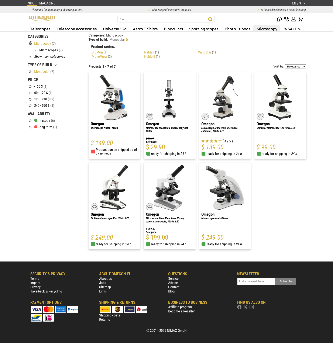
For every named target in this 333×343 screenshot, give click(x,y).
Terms (34, 278)
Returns (104, 319)
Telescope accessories (77, 28)
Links (103, 291)
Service (173, 278)
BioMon (99, 52)
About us (105, 278)
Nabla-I (151, 52)
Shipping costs (109, 315)
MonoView (102, 56)
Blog (171, 291)
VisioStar (207, 52)
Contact (173, 287)
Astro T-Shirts (145, 28)
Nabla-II (152, 56)
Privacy (35, 287)
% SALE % (292, 28)
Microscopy (267, 28)
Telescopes (40, 28)
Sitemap (105, 287)
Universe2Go (115, 28)
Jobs (102, 283)
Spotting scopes (203, 28)
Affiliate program (180, 307)
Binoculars (173, 28)
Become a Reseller (181, 311)
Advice (173, 283)
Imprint (35, 283)
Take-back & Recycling (46, 291)
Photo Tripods (237, 28)
